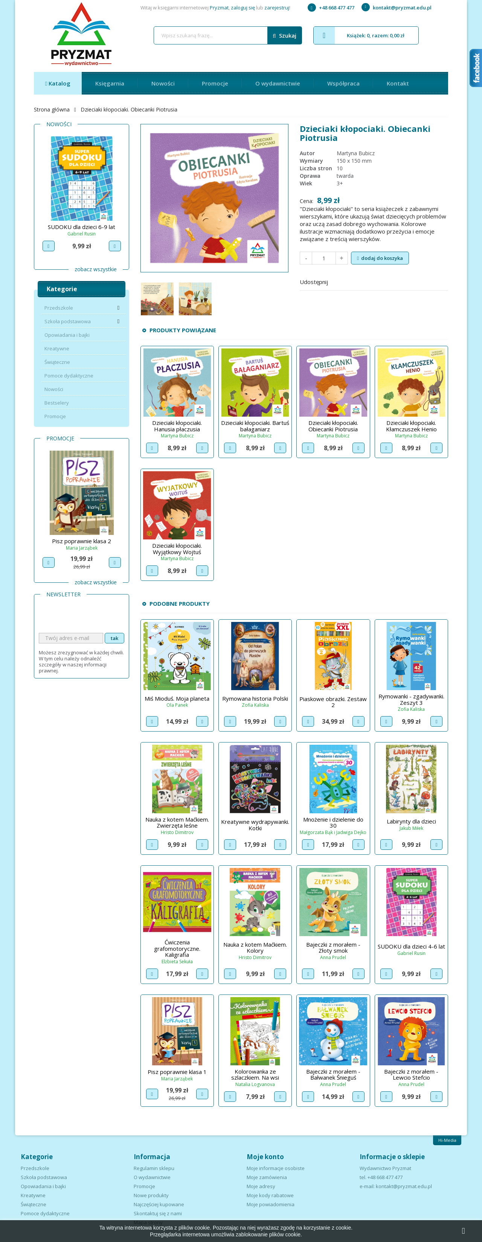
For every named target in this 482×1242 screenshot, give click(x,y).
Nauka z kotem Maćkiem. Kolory (255, 948)
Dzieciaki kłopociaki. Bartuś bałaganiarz (255, 426)
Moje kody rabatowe (270, 1195)
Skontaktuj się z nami (158, 1213)
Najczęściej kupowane (159, 1204)
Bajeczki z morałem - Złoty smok (333, 948)
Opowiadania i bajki (67, 335)
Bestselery (56, 403)
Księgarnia (109, 83)
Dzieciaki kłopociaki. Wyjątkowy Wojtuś (177, 549)
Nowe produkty (151, 1195)
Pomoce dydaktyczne (68, 376)
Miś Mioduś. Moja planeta (177, 698)
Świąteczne (57, 362)
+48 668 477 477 (331, 7)
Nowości (163, 83)
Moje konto (265, 1156)
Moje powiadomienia (270, 1204)
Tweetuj (358, 281)
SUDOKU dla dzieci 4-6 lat (411, 946)
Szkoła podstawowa (67, 321)
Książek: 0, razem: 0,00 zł (359, 35)
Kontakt (398, 83)
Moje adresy (261, 1186)
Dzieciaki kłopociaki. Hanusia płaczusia (177, 426)
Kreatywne (56, 348)
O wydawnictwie (277, 83)
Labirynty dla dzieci (411, 821)
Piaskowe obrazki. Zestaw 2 (333, 702)
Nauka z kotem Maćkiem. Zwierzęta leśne (177, 823)
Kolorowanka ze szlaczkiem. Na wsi (255, 1075)
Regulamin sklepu (154, 1168)
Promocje (215, 83)
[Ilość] (324, 258)
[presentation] (96, 618)
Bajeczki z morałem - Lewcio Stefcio (411, 1075)
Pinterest (377, 281)
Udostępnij (338, 281)
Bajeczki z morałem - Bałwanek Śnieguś (333, 1075)
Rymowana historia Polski (255, 698)
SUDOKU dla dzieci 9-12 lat (81, 227)
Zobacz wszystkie (96, 269)
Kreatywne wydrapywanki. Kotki (255, 825)
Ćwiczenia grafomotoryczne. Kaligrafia (177, 948)
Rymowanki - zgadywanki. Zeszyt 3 (411, 699)
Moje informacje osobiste (276, 1168)
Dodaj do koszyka (380, 258)
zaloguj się (243, 7)
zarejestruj (276, 7)
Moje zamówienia (267, 1177)
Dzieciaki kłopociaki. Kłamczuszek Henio (411, 426)
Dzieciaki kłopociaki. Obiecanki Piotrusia (333, 426)
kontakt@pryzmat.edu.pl (397, 7)
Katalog (58, 83)
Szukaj (284, 36)
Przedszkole (58, 308)
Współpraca (343, 83)
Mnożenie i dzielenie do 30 (333, 823)
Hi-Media (447, 1140)
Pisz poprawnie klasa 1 (81, 541)
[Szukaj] (228, 35)
